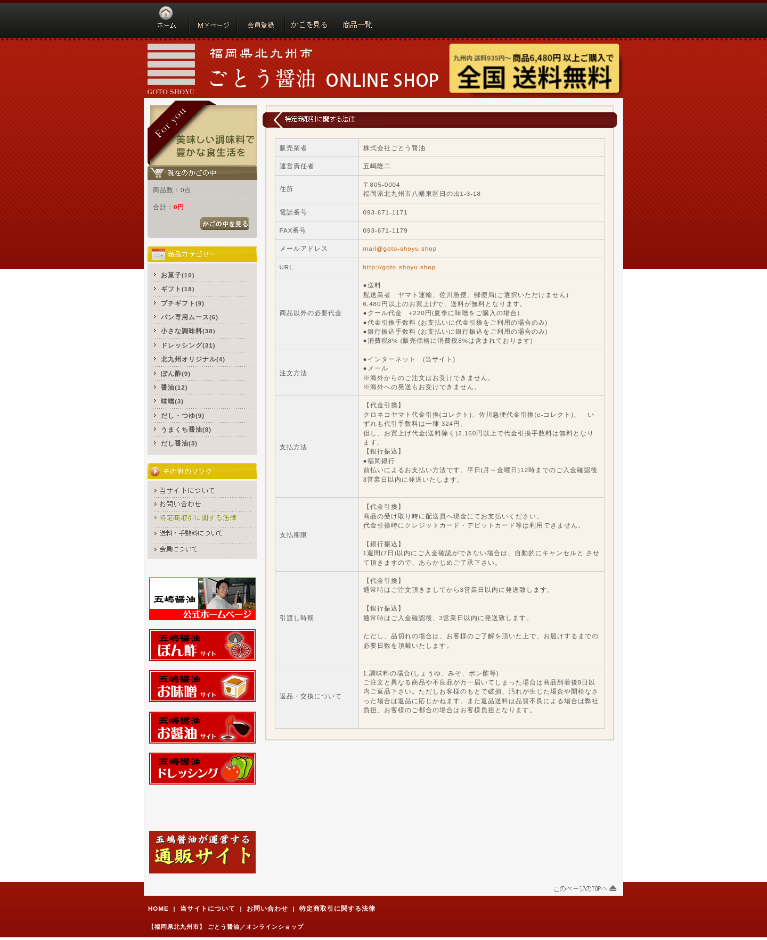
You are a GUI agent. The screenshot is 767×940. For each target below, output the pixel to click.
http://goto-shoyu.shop (399, 266)
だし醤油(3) (179, 443)
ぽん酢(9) (176, 373)
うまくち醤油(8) (186, 429)
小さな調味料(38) (188, 330)
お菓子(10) (178, 274)
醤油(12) (174, 387)
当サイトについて (207, 908)
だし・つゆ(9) (183, 415)
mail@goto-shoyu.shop (400, 248)
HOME (158, 908)
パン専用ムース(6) (189, 317)
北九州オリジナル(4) (193, 359)
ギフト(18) (178, 288)
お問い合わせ (267, 908)
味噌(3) (172, 401)
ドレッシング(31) (188, 345)
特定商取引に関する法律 (337, 908)
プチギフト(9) (183, 303)
